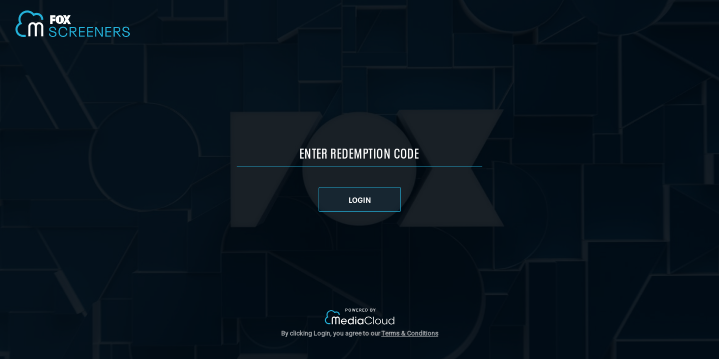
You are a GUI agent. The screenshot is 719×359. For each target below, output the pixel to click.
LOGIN (360, 199)
